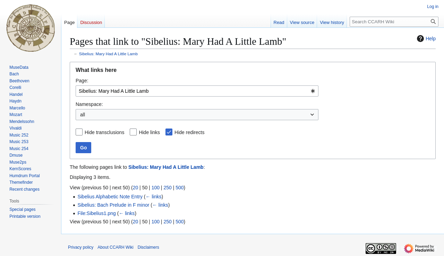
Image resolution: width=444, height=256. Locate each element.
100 (156, 187)
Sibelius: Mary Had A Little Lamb (108, 53)
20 (135, 187)
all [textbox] (82, 114)
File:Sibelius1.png (96, 213)
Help (425, 38)
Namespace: (89, 104)
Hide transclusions (104, 132)
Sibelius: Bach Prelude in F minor (113, 205)
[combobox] (197, 91)
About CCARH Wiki (115, 247)
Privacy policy (80, 247)
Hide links (149, 132)
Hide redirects (189, 132)
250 (167, 187)
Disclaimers (148, 247)
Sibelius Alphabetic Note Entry (110, 196)
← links (154, 196)
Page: (82, 80)
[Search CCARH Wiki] (394, 22)
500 (179, 187)
